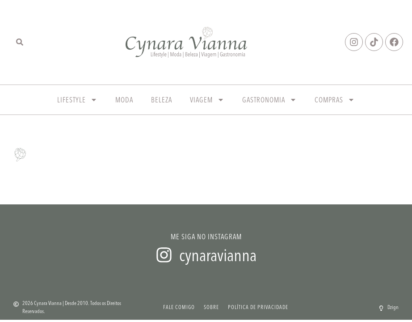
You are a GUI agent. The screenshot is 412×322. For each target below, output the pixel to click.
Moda (124, 99)
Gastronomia (269, 100)
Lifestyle (77, 100)
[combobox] (27, 42)
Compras (335, 100)
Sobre (211, 307)
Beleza (161, 99)
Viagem (207, 100)
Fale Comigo (179, 307)
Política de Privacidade (258, 307)
